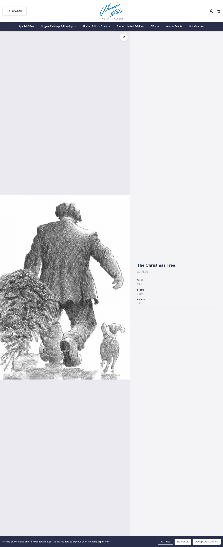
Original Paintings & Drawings (58, 26)
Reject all (183, 541)
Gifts (155, 26)
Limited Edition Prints (96, 26)
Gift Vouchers (197, 26)
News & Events (173, 26)
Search (14, 11)
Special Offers (26, 26)
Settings (165, 541)
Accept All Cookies (206, 541)
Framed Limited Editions (130, 26)
